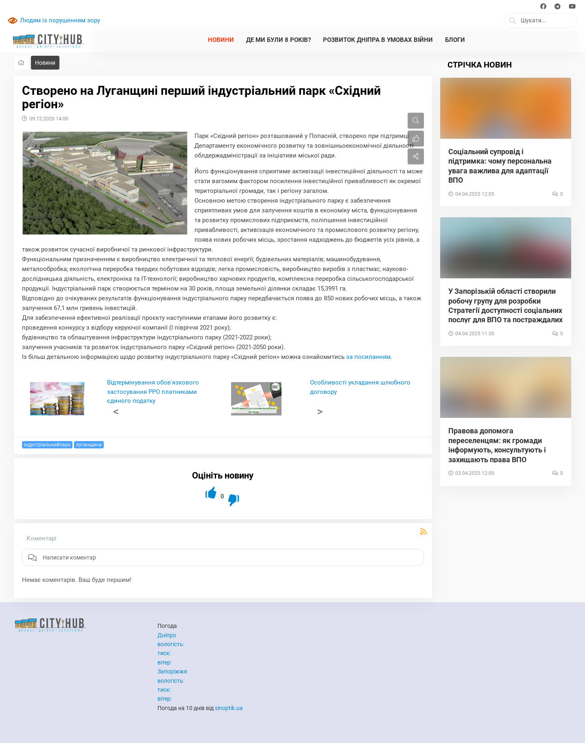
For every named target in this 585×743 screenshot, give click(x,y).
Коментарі (41, 538)
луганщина (89, 445)
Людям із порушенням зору (60, 20)
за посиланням (368, 357)
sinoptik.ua (229, 708)
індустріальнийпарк (47, 445)
